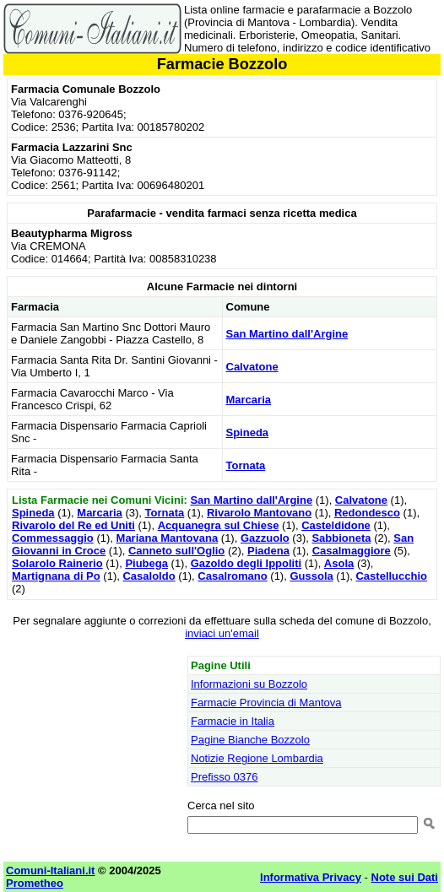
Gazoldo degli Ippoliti (246, 563)
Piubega (146, 563)
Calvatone (252, 366)
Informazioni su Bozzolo (249, 684)
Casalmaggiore (351, 550)
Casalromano (232, 576)
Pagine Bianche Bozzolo (250, 739)
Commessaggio (53, 538)
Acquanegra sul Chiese (218, 525)
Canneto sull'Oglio (176, 550)
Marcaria (248, 399)
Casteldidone (336, 525)
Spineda (247, 432)
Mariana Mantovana (167, 538)
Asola (339, 563)
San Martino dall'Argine (287, 333)
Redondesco (367, 512)
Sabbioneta (341, 538)
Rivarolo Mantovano (259, 512)
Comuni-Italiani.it (50, 870)
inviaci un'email (222, 633)
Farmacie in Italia (232, 721)
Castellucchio (391, 576)
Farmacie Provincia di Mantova (266, 702)
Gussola (311, 576)
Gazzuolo (265, 538)
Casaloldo (148, 576)
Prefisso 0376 (224, 776)
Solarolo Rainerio (57, 563)
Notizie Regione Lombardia (257, 758)
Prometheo (34, 883)
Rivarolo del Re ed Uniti (73, 525)
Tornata (246, 465)
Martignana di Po (56, 576)
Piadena (268, 550)
